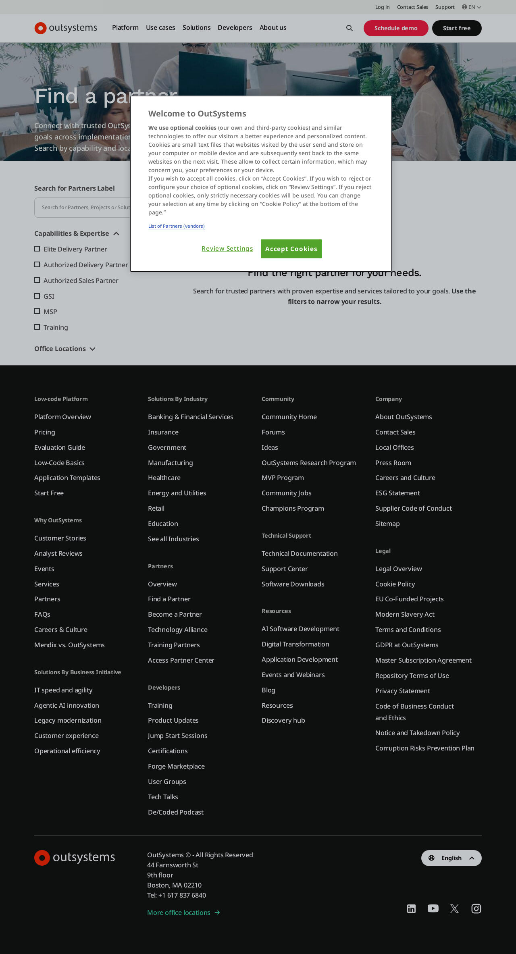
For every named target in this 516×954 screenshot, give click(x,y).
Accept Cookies (291, 249)
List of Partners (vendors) (176, 226)
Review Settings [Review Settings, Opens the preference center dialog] (227, 248)
